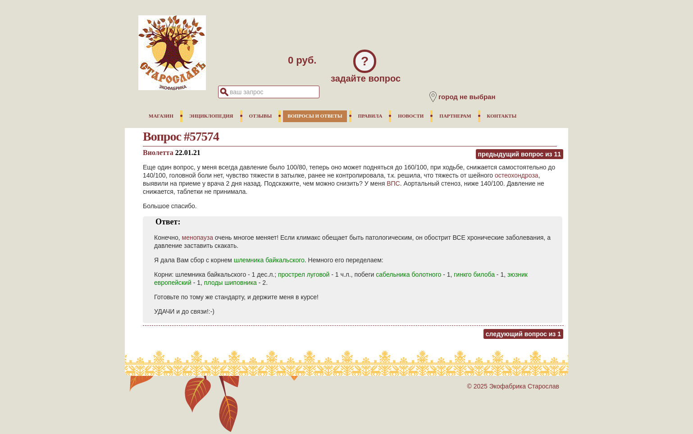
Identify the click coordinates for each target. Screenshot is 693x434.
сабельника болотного (408, 274)
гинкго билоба (474, 274)
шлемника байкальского (269, 260)
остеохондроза (516, 175)
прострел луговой (303, 274)
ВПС (393, 183)
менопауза (197, 237)
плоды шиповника (230, 282)
